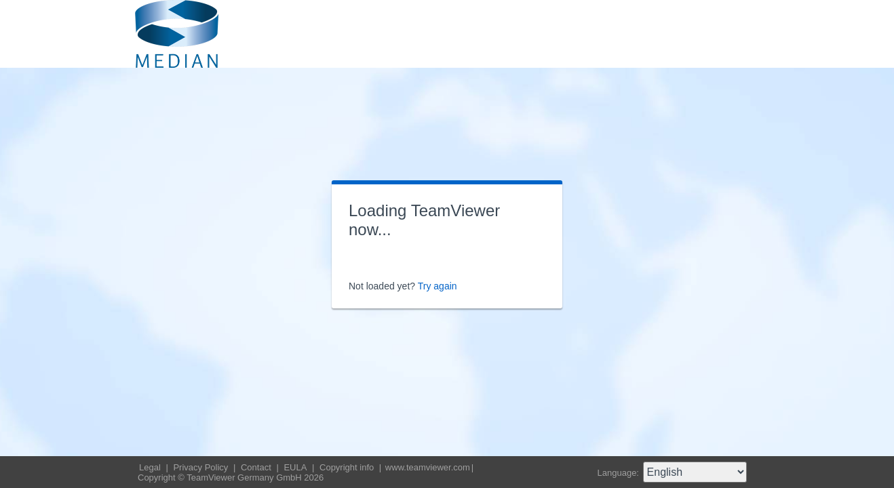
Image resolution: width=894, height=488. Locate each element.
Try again (437, 286)
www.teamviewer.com (427, 467)
